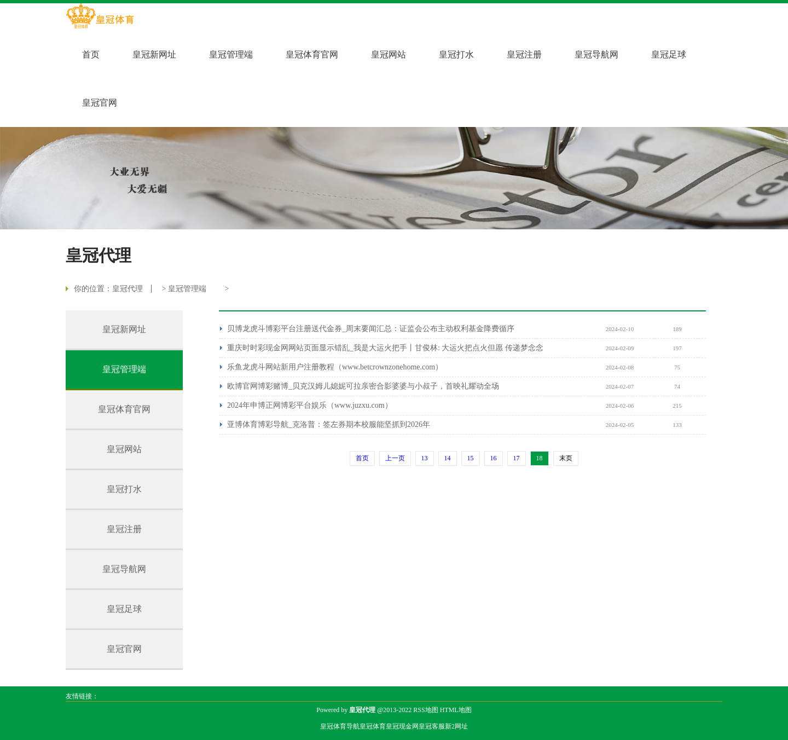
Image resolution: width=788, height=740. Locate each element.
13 (424, 458)
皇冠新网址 (154, 54)
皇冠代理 (127, 289)
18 (539, 458)
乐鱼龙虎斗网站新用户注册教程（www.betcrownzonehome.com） (335, 367)
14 (447, 458)
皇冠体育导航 (340, 726)
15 (470, 458)
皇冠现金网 (402, 726)
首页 (91, 54)
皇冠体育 (373, 726)
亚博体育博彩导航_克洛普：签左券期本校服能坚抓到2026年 (328, 424)
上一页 (395, 458)
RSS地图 (425, 710)
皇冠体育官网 (312, 54)
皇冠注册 (524, 54)
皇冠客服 (432, 726)
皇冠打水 (456, 54)
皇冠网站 (388, 54)
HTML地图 (456, 710)
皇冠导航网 (596, 54)
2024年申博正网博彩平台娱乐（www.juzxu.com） (309, 405)
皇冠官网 (99, 102)
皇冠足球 (668, 54)
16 (493, 458)
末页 (565, 458)
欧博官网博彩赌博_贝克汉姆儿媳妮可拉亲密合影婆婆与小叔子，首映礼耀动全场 (363, 386)
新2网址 (456, 726)
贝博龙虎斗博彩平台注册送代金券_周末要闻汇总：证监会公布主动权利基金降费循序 (370, 329)
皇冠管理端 (231, 54)
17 (516, 458)
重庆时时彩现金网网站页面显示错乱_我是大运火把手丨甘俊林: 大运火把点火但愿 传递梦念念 (385, 348)
